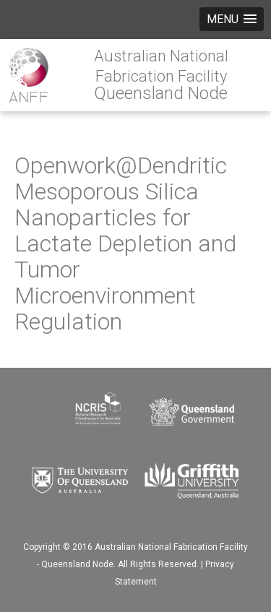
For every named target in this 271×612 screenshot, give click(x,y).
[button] (231, 19)
